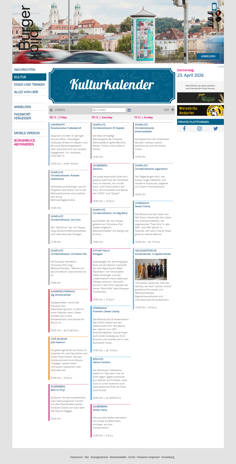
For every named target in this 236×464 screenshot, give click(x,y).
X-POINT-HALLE (101, 250)
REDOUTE (98, 359)
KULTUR (20, 77)
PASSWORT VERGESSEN (22, 116)
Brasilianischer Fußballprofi (66, 128)
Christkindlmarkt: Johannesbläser (144, 129)
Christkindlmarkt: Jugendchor (151, 168)
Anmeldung (167, 457)
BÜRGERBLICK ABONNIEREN (24, 142)
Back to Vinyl (58, 389)
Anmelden (208, 56)
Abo (86, 457)
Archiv (131, 457)
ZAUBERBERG (58, 386)
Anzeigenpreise (99, 457)
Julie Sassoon (58, 342)
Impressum (76, 457)
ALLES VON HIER (26, 92)
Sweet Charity (142, 206)
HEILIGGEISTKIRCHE (145, 250)
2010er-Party (100, 409)
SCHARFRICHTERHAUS (63, 291)
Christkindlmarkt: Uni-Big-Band (110, 213)
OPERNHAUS (100, 308)
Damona (97, 168)
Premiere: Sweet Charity (106, 311)
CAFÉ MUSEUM (59, 338)
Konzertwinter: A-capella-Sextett (153, 254)
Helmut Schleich (101, 362)
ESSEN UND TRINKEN (29, 84)
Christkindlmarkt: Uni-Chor (66, 219)
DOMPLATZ (57, 172)
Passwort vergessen (148, 457)
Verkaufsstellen (118, 457)
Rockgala (97, 254)
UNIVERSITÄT (58, 124)
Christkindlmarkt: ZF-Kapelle (108, 128)
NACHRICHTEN (24, 69)
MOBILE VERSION (27, 133)
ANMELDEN (22, 107)
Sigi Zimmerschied (61, 294)
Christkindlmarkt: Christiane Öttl (69, 254)
